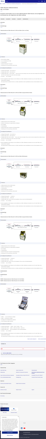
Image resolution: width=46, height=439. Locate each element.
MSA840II (13, 19)
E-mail (23, 348)
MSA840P (19, 19)
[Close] (18, 421)
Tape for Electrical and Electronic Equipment (7, 375)
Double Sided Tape (3, 370)
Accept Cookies (10, 437)
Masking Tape (2, 372)
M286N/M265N (25, 19)
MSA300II (2, 19)
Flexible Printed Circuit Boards (20, 383)
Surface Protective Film (19, 370)
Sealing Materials (34, 370)
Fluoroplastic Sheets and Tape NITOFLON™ (23, 375)
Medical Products (18, 389)
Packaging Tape (18, 377)
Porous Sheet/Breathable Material (5, 377)
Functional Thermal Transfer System (37, 377)
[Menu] (44, 1)
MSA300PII (8, 19)
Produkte (3, 3)
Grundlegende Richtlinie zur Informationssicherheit (31, 434)
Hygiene (33, 389)
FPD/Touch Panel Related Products (5, 383)
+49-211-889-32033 (6, 353)
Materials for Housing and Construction (22, 372)
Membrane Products (3, 389)
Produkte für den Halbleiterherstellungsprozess (14, 3)
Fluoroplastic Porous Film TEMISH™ (37, 375)
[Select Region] (42, 1)
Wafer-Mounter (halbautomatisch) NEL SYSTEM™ (29, 3)
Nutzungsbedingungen (26, 432)
